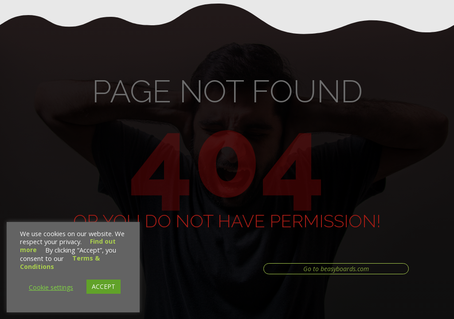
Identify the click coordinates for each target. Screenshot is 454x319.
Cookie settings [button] (51, 287)
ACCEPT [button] (103, 286)
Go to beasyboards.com (336, 269)
